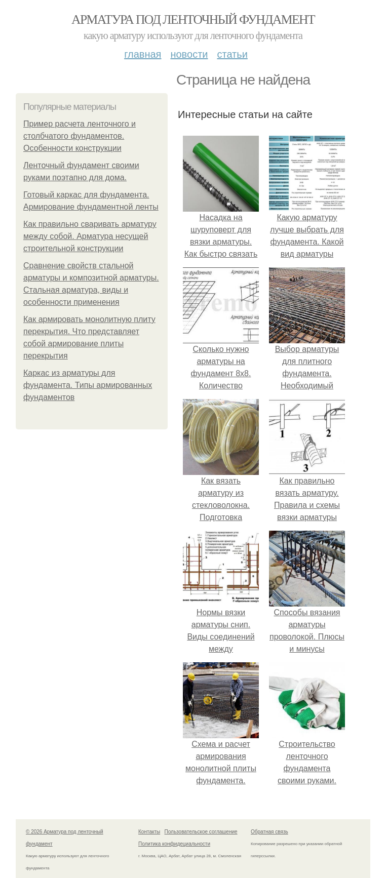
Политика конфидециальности (174, 844)
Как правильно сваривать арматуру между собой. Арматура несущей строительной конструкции (90, 236)
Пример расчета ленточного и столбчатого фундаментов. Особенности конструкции (79, 135)
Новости (189, 54)
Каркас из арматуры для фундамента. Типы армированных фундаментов (87, 385)
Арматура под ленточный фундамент (193, 19)
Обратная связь (269, 831)
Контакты (149, 831)
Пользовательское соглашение (201, 831)
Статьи (232, 54)
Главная (142, 54)
